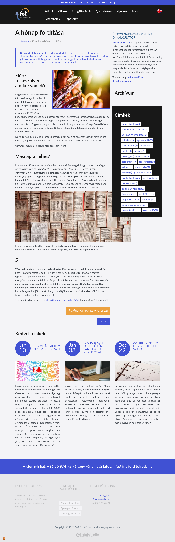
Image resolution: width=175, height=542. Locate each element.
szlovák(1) (127, 167)
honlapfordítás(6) (131, 177)
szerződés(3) (142, 156)
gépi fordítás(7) (147, 161)
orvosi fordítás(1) (131, 210)
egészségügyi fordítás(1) (134, 204)
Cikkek (62, 11)
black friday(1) (142, 167)
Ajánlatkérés (103, 11)
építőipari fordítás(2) (133, 188)
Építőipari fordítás (70, 508)
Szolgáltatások (81, 11)
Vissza (103, 321)
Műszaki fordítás (70, 502)
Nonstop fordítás (121, 42)
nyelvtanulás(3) (145, 140)
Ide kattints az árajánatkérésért (62, 300)
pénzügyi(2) (128, 156)
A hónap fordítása (51, 40)
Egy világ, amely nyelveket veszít (47, 347)
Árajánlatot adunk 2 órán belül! (88, 310)
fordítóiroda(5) (146, 194)
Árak (135, 11)
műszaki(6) (139, 150)
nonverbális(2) (129, 183)
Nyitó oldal (23, 40)
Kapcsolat (71, 19)
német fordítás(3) (131, 123)
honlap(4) (127, 172)
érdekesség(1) (129, 194)
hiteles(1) (127, 150)
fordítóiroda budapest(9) (135, 129)
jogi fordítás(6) (150, 177)
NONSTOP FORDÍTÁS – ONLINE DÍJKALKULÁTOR (87, 2)
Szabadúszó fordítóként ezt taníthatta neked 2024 (96, 347)
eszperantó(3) (129, 161)
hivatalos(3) (146, 145)
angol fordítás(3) (130, 199)
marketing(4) (148, 199)
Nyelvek (121, 11)
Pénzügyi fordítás (70, 513)
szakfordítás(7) (130, 145)
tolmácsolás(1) (150, 210)
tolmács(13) (128, 140)
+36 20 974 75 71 (61, 466)
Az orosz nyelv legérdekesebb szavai (145, 346)
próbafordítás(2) (142, 172)
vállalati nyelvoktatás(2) (134, 134)
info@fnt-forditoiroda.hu (132, 466)
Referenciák (52, 19)
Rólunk (49, 11)
